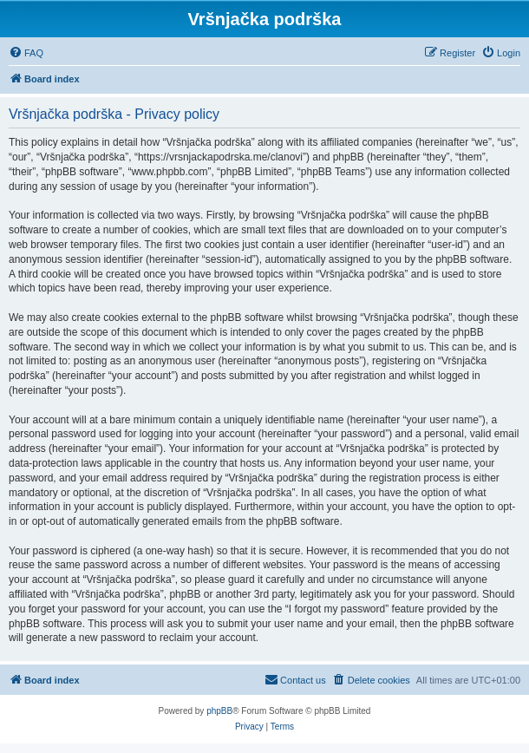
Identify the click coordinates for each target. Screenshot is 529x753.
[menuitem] (26, 53)
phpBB (219, 711)
